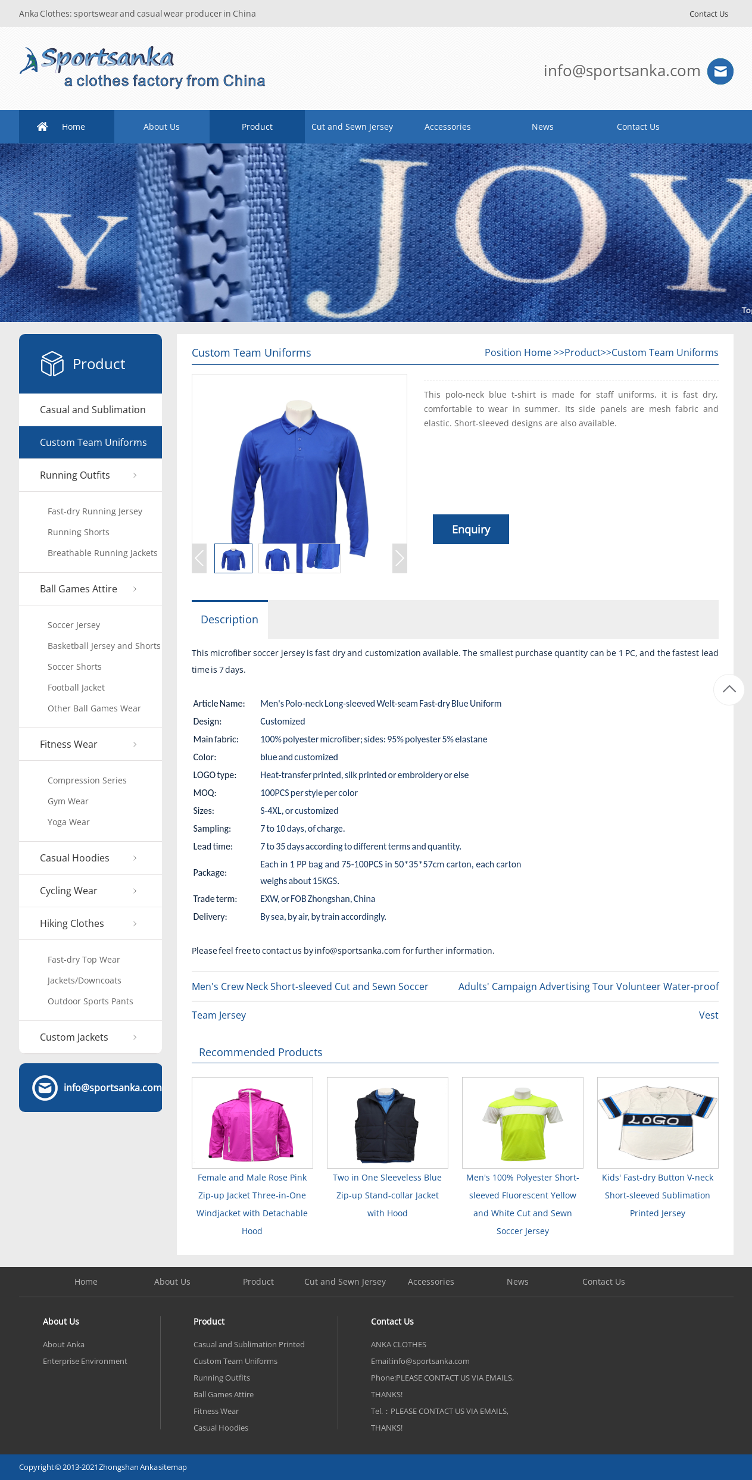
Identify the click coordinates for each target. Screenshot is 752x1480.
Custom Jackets (74, 1037)
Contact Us (708, 13)
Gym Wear (68, 801)
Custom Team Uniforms (93, 442)
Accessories (448, 126)
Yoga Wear (69, 822)
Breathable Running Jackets (103, 552)
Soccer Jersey (74, 624)
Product (257, 126)
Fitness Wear (69, 744)
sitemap (172, 1467)
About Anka (64, 1344)
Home (73, 126)
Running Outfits (75, 475)
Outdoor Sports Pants (90, 1001)
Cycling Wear (69, 890)
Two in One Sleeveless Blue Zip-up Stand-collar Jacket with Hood (387, 1195)
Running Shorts (79, 532)
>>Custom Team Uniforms (660, 352)
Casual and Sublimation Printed (93, 414)
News (543, 126)
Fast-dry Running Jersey (95, 511)
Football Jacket (76, 687)
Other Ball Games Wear (94, 708)
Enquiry (471, 529)
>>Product (577, 352)
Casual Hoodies (75, 857)
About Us (161, 126)
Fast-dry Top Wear (84, 959)
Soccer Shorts (75, 666)
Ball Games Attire (78, 588)
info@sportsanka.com (622, 70)
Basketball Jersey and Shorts (104, 645)
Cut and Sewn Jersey (352, 126)
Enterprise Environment (85, 1361)
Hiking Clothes (72, 923)
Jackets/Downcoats (84, 980)
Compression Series (87, 780)
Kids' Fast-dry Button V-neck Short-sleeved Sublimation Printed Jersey (657, 1195)
